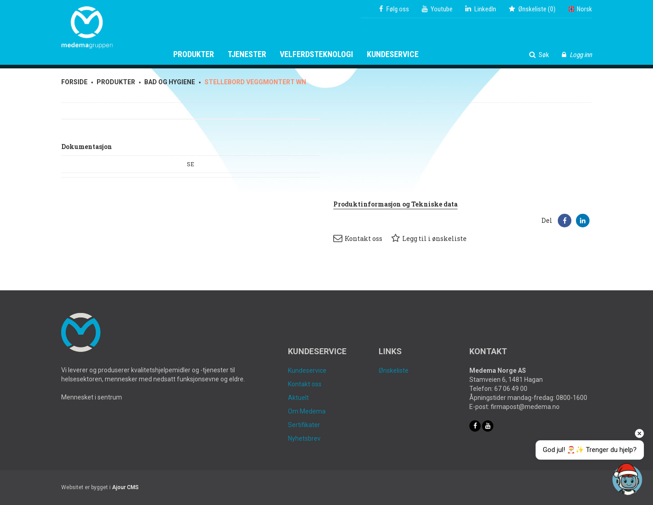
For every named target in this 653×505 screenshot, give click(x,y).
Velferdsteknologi (316, 54)
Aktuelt (298, 397)
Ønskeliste (394, 370)
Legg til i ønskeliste (429, 238)
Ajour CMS (125, 487)
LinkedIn (480, 9)
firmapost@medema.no (525, 406)
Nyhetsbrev (304, 438)
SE (190, 164)
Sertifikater (304, 424)
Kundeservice (393, 54)
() (532, 9)
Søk (539, 55)
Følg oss (394, 9)
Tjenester (247, 54)
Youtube (437, 9)
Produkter (193, 54)
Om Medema (307, 411)
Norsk (580, 9)
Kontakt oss (357, 238)
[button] (564, 220)
